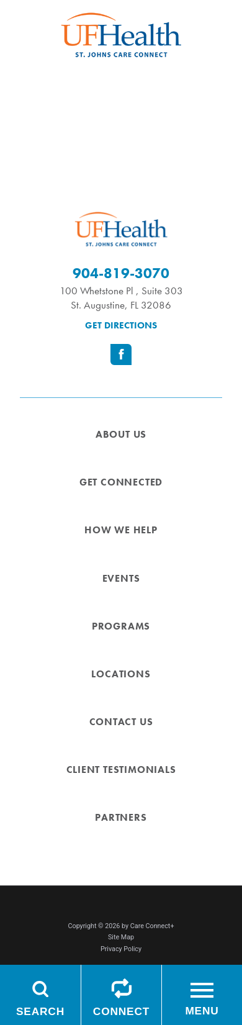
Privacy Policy (121, 949)
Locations (120, 674)
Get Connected (121, 482)
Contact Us (121, 722)
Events (121, 578)
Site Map (121, 937)
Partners (120, 817)
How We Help (121, 530)
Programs (121, 626)
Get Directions (121, 325)
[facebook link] (121, 354)
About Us (121, 434)
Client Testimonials (121, 770)
